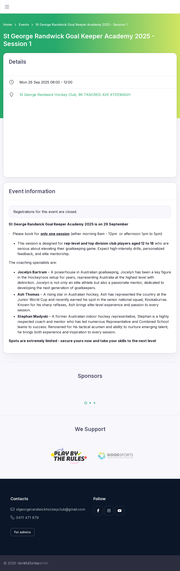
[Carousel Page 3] (94, 403)
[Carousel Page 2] (90, 403)
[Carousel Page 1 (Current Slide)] (85, 403)
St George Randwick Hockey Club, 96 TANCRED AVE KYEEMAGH (75, 94)
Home (7, 24)
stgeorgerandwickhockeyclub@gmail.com (47, 509)
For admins (22, 532)
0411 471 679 (24, 517)
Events (24, 24)
